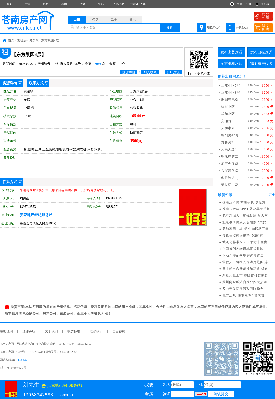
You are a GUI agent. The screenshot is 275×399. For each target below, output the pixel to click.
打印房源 (173, 72)
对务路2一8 (230, 142)
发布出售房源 (231, 52)
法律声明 (28, 331)
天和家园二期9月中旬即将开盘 (245, 229)
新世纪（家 (229, 185)
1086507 (22, 359)
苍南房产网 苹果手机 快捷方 (244, 202)
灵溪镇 (34, 40)
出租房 (22, 40)
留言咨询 (118, 331)
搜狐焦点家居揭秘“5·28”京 (242, 235)
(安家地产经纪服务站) (62, 385)
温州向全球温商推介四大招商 (244, 282)
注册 (248, 3)
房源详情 (10, 83)
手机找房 (242, 27)
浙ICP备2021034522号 (13, 367)
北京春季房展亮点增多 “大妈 (244, 222)
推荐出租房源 (229, 76)
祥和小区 (228, 114)
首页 (9, 3)
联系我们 (96, 331)
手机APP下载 (137, 3)
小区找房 (119, 3)
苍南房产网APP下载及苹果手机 (246, 209)
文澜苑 (226, 121)
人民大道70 (230, 149)
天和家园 (228, 128)
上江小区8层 (230, 92)
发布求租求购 (231, 64)
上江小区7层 (230, 85)
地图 (64, 3)
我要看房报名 (261, 64)
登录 (239, 3)
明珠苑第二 (229, 156)
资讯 (101, 3)
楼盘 (82, 3)
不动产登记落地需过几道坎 (243, 255)
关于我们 (51, 331)
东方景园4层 (50, 40)
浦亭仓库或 (229, 163)
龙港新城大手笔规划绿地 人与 (245, 215)
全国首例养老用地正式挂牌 (243, 249)
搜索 (170, 27)
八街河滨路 (229, 170)
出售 (27, 3)
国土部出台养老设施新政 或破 (245, 269)
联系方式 (36, 83)
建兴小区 (228, 107)
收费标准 (73, 331)
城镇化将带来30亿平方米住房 (244, 242)
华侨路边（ (229, 178)
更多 (272, 194)
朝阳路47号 (230, 135)
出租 (46, 3)
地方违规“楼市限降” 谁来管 (243, 295)
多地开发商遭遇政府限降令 (243, 288)
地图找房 (213, 27)
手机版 (265, 3)
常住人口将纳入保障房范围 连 (245, 262)
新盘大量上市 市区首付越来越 (245, 275)
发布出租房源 (261, 52)
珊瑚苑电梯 (229, 99)
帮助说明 (6, 331)
